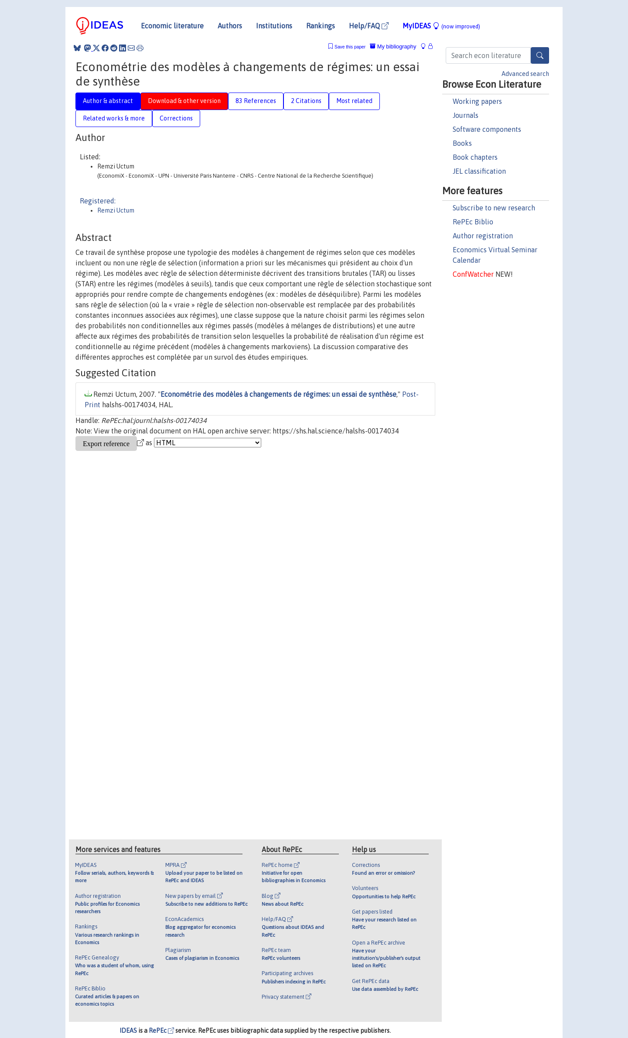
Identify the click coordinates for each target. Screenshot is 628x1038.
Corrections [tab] (176, 118)
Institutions (274, 26)
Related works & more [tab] (114, 118)
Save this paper (349, 47)
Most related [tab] (354, 100)
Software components (487, 129)
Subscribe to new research (494, 208)
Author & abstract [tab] (108, 100)
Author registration (483, 236)
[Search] (540, 55)
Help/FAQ (369, 26)
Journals (465, 115)
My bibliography (393, 46)
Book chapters (475, 157)
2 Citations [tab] (306, 100)
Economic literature (172, 26)
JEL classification (479, 171)
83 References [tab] (256, 100)
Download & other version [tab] (184, 100)
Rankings (320, 26)
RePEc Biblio (473, 222)
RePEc (161, 1030)
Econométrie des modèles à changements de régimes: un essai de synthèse (278, 394)
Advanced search (525, 73)
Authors (230, 26)
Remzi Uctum (115, 210)
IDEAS (128, 1030)
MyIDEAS (441, 26)
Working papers (477, 101)
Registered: (98, 201)
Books (462, 143)
